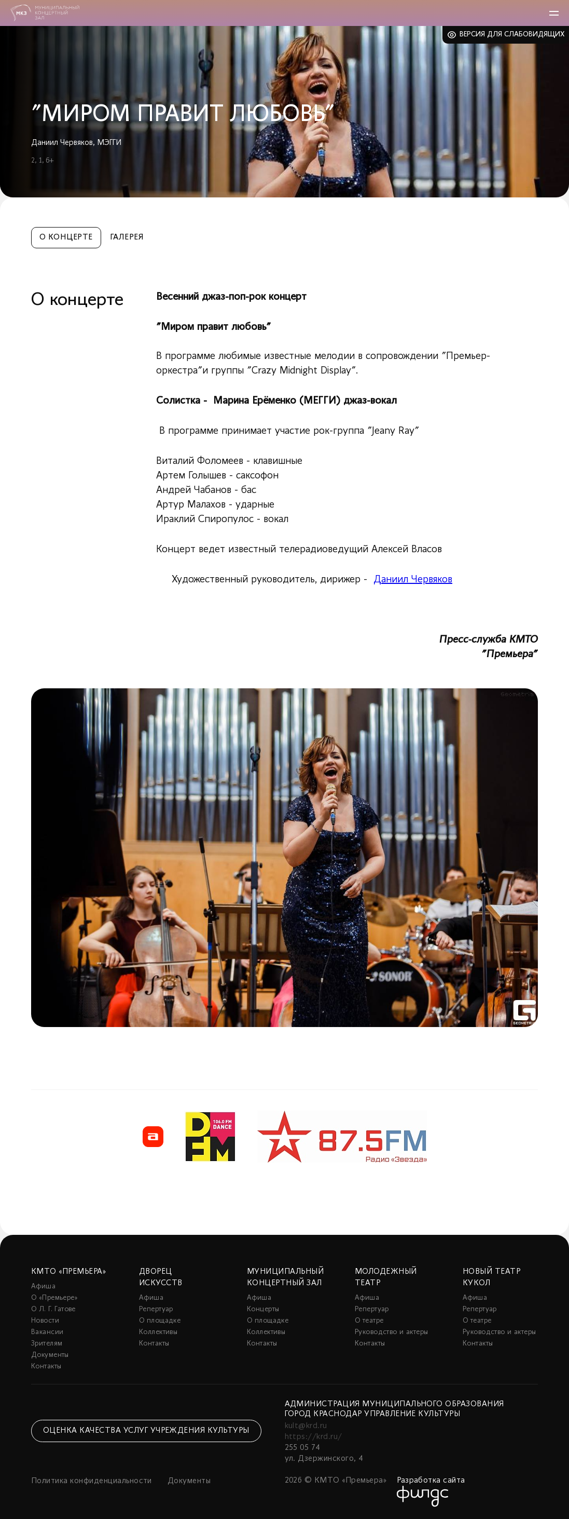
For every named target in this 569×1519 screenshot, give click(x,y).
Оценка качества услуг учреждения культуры (146, 1431)
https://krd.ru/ (313, 1437)
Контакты (46, 1366)
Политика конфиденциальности (91, 1481)
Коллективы (158, 1332)
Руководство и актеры (391, 1332)
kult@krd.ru (306, 1426)
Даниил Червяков (412, 580)
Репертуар (156, 1309)
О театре (369, 1321)
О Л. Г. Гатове (53, 1309)
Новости (45, 1321)
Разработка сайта (431, 1480)
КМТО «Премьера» (68, 1272)
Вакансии (47, 1332)
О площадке (160, 1321)
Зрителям (46, 1344)
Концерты (263, 1309)
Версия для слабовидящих (512, 34)
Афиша (43, 1286)
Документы (50, 1355)
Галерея (127, 237)
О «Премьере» (54, 1298)
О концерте (66, 237)
